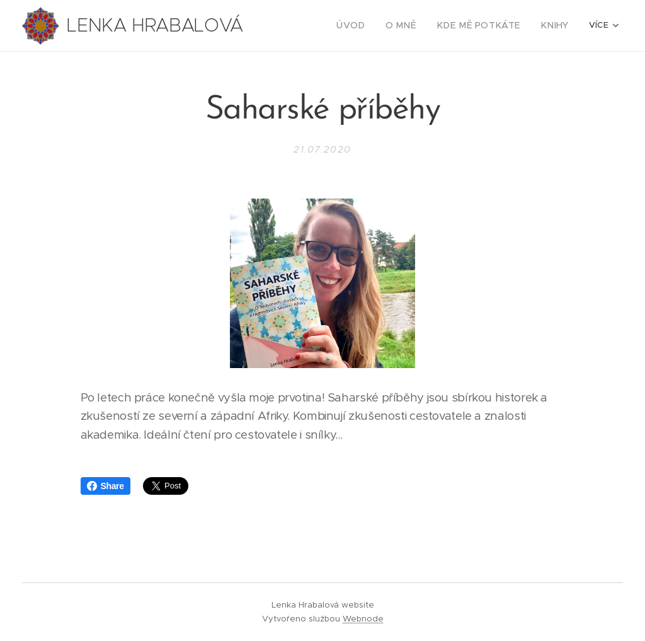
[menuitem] (308, 26)
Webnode (363, 618)
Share (105, 486)
